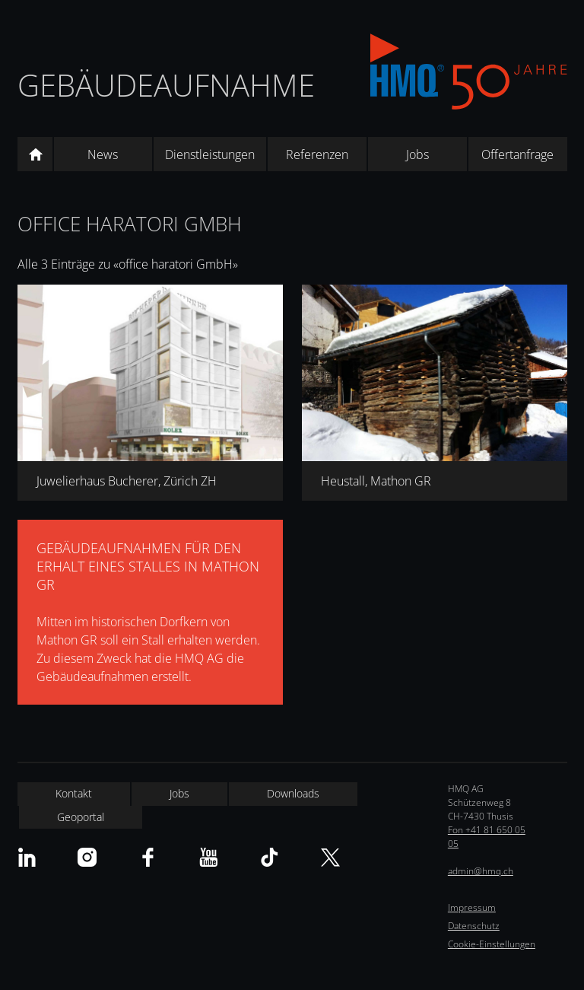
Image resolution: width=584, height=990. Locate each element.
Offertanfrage (517, 154)
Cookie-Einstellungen (491, 943)
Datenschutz (474, 925)
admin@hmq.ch (480, 870)
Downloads (293, 793)
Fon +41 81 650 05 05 (486, 836)
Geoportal (80, 817)
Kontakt (74, 793)
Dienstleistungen (210, 154)
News (102, 154)
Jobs (417, 154)
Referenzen (317, 154)
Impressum (472, 907)
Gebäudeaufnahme (166, 85)
